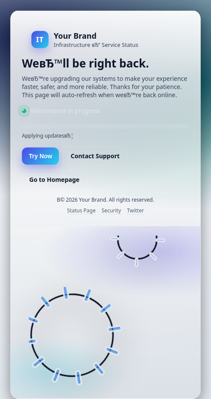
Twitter (135, 210)
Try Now (40, 156)
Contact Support (94, 156)
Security (111, 210)
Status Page (81, 210)
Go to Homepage (54, 179)
